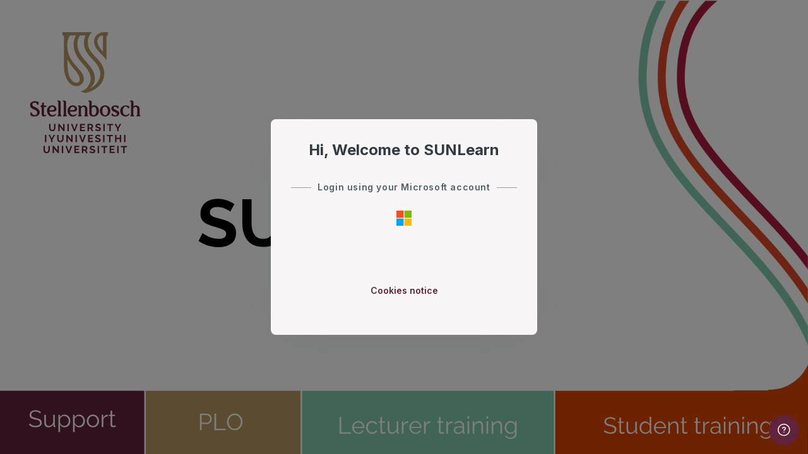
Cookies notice (404, 290)
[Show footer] (784, 430)
